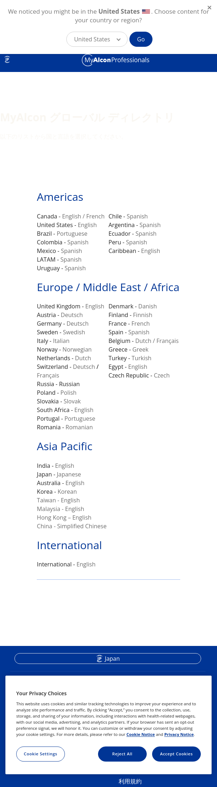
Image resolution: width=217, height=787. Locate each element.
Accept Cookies (176, 753)
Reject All (122, 753)
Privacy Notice (179, 734)
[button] (97, 39)
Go (141, 39)
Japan (112, 658)
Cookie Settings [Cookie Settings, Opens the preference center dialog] (40, 753)
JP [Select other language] (7, 59)
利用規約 (130, 781)
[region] (108, 725)
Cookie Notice (141, 734)
